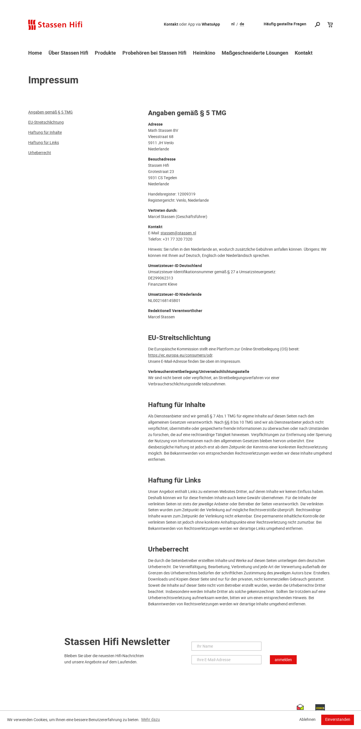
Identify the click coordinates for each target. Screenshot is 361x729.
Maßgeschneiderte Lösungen (255, 53)
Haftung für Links (43, 142)
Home (35, 53)
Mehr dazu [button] (150, 719)
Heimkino (204, 53)
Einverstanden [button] (337, 719)
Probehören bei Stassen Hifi (154, 53)
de (242, 24)
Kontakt (171, 24)
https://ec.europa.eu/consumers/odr (180, 355)
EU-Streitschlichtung (46, 122)
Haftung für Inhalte (45, 132)
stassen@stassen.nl (178, 233)
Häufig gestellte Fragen (285, 24)
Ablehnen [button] (307, 719)
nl (233, 24)
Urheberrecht (39, 152)
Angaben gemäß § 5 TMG (50, 112)
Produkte (105, 53)
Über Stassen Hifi (68, 53)
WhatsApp (211, 24)
